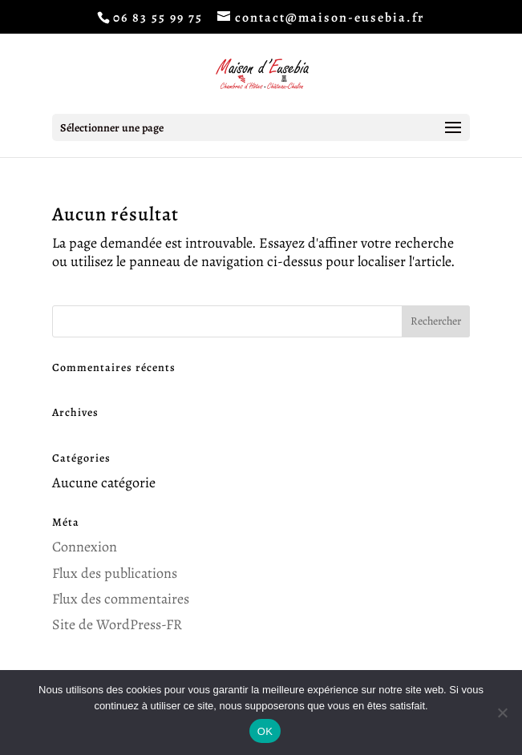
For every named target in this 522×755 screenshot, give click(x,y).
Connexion (84, 546)
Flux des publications (114, 573)
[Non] (502, 713)
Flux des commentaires (120, 598)
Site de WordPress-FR (117, 624)
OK (265, 731)
